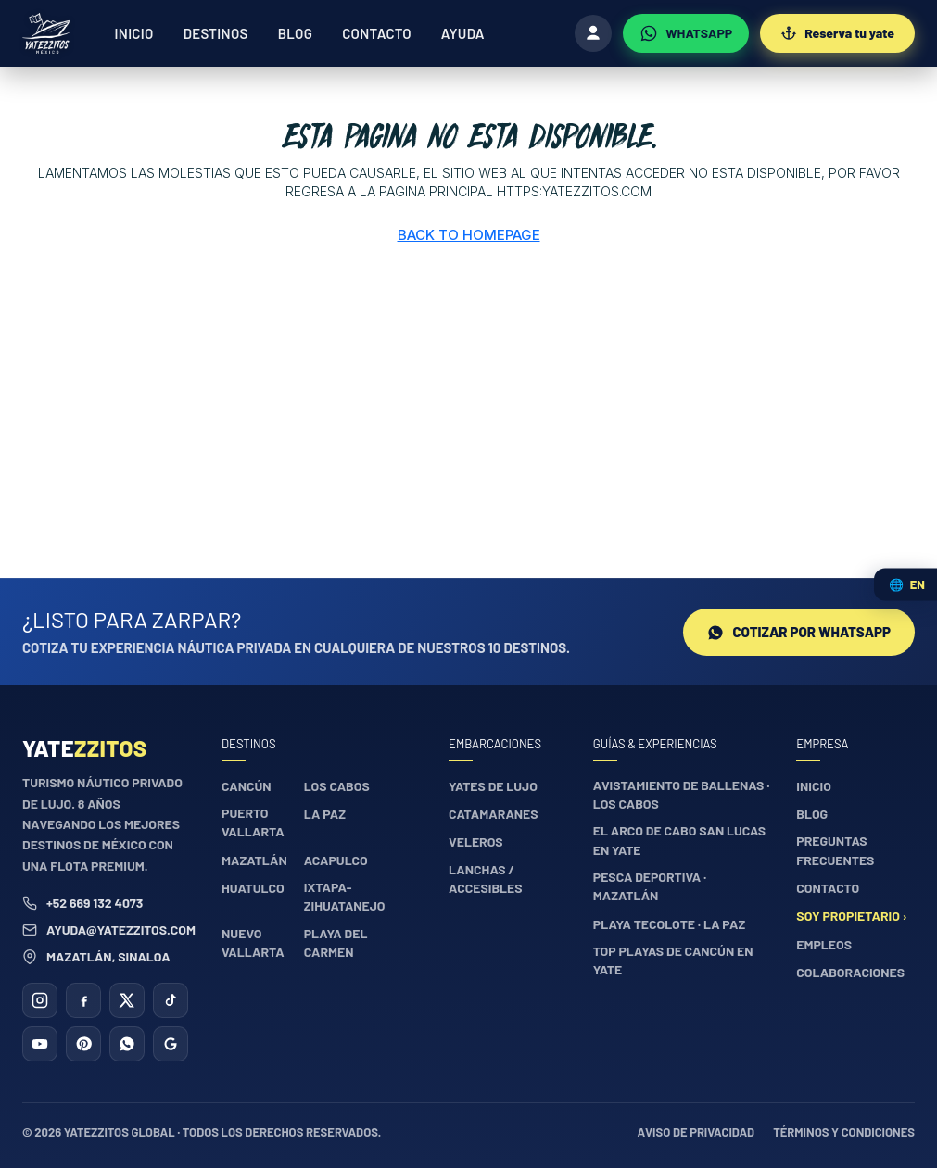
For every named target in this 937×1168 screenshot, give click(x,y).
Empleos (824, 944)
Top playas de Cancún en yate (673, 960)
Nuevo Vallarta (253, 942)
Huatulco (253, 888)
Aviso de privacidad (696, 1131)
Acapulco (336, 860)
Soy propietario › (851, 915)
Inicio (134, 33)
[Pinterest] (83, 1043)
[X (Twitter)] (127, 1000)
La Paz (325, 814)
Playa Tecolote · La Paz (669, 924)
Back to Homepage (469, 235)
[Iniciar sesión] (593, 33)
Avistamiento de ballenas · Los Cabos (681, 794)
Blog (295, 33)
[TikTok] (170, 1000)
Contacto (377, 33)
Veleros (476, 841)
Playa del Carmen (336, 942)
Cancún (247, 786)
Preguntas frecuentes (835, 850)
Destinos (216, 33)
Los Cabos (337, 786)
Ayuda (463, 33)
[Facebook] (83, 1000)
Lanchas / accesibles (486, 878)
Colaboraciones (850, 972)
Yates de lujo (493, 786)
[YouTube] (39, 1043)
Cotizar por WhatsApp (799, 631)
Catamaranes (493, 814)
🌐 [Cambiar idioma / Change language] (907, 583)
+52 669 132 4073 (82, 903)
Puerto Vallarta (253, 822)
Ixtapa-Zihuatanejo (345, 896)
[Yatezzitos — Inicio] (46, 33)
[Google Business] (170, 1043)
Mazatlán (254, 860)
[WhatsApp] (686, 33)
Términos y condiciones (844, 1131)
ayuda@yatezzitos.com (109, 929)
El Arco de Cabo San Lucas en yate (679, 840)
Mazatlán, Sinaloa (96, 956)
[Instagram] (39, 1000)
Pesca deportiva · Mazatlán (649, 886)
